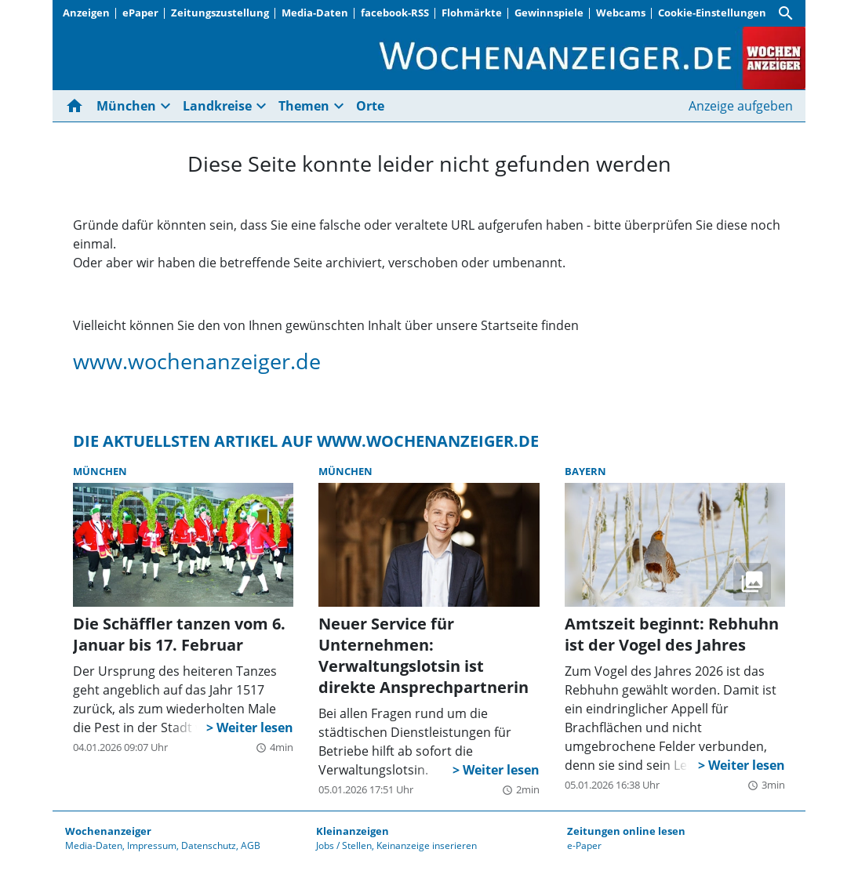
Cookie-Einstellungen (712, 12)
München (126, 105)
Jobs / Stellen (344, 845)
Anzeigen (86, 12)
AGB (250, 845)
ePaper (140, 12)
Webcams (620, 12)
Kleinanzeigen (352, 831)
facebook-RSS (395, 12)
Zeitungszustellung (220, 12)
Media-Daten (315, 12)
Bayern (585, 471)
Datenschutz (208, 845)
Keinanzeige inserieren (426, 845)
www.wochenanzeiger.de (197, 361)
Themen (303, 105)
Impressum (151, 845)
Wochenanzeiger (108, 831)
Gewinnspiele (549, 12)
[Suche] (786, 13)
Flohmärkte (472, 12)
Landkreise (217, 105)
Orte (370, 105)
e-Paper (584, 845)
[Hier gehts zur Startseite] (77, 106)
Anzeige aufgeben (741, 105)
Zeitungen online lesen (626, 831)
